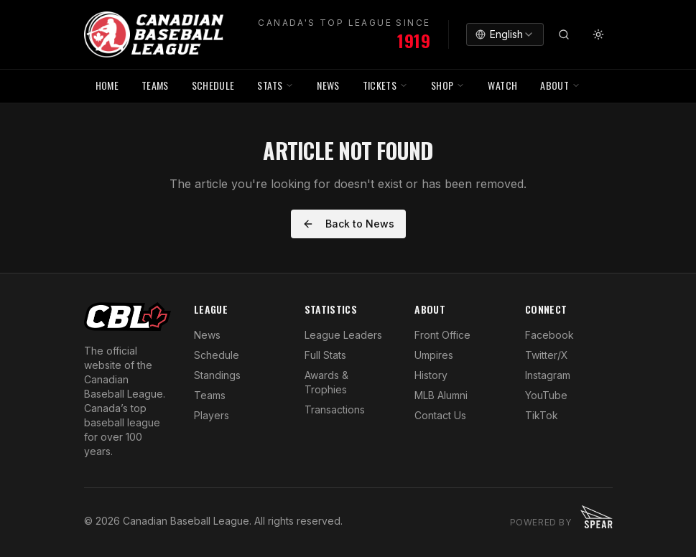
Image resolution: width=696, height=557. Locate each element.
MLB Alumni (441, 395)
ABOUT (560, 85)
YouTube (546, 395)
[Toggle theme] (598, 34)
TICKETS (385, 85)
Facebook (549, 335)
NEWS (328, 85)
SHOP (448, 85)
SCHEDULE (213, 85)
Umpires (433, 355)
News (207, 335)
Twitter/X (546, 355)
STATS (275, 85)
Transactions (335, 409)
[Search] (563, 34)
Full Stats (325, 355)
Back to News (348, 223)
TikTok (541, 415)
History (430, 375)
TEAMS (155, 85)
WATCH (502, 85)
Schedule (216, 355)
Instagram (547, 375)
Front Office (442, 335)
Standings (217, 375)
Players (211, 415)
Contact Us (440, 415)
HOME (107, 85)
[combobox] (505, 34)
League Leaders (343, 335)
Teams (210, 395)
